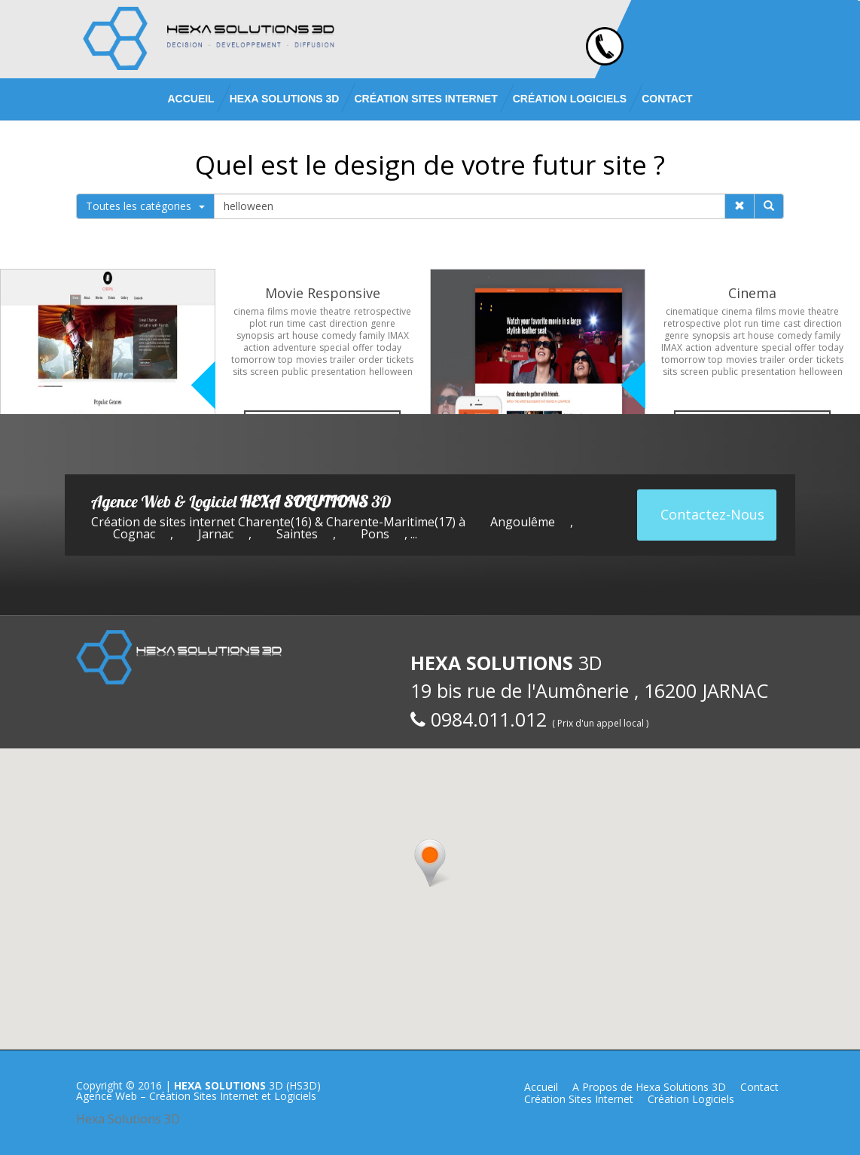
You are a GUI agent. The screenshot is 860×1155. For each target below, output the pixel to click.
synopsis (255, 335)
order (370, 359)
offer (363, 347)
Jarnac (215, 534)
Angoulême (522, 522)
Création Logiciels (570, 99)
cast (317, 323)
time (296, 323)
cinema (248, 311)
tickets (399, 359)
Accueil (190, 99)
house (305, 335)
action (256, 347)
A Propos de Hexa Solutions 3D (649, 1087)
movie (304, 311)
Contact (667, 99)
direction (348, 323)
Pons (375, 534)
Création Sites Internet (425, 99)
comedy (339, 335)
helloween (391, 371)
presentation (338, 371)
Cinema (752, 293)
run (277, 323)
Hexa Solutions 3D (128, 1119)
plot (258, 323)
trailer (342, 359)
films (277, 311)
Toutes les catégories (145, 206)
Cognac (134, 534)
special (334, 347)
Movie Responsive (322, 293)
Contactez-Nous (712, 514)
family (372, 335)
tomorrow (253, 359)
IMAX (398, 335)
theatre (335, 311)
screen (264, 371)
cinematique (692, 311)
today (389, 347)
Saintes (297, 534)
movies (311, 359)
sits (240, 371)
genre (383, 323)
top (285, 359)
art (283, 335)
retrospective (382, 311)
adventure (294, 347)
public (295, 371)
